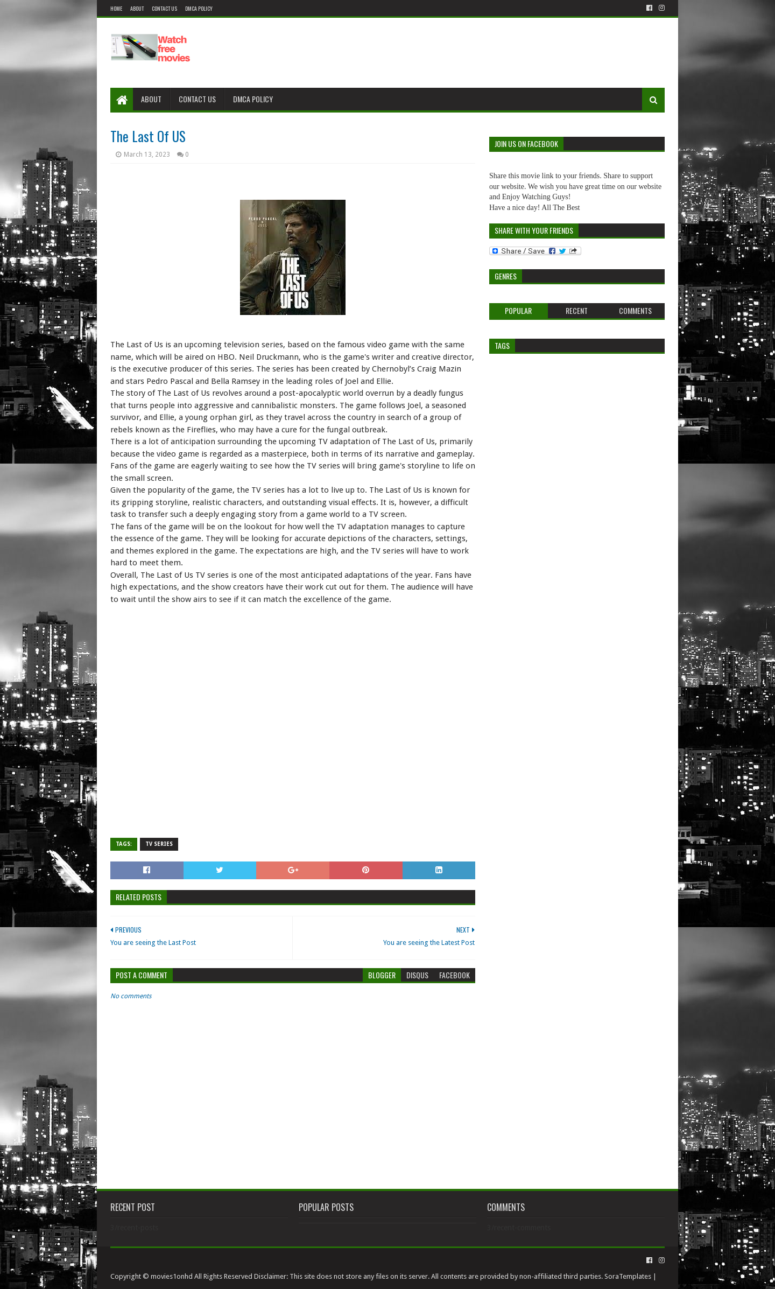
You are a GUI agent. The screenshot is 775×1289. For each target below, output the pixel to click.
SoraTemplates (627, 1276)
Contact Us (197, 98)
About (137, 8)
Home (116, 8)
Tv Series (159, 844)
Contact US (164, 8)
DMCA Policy (199, 8)
